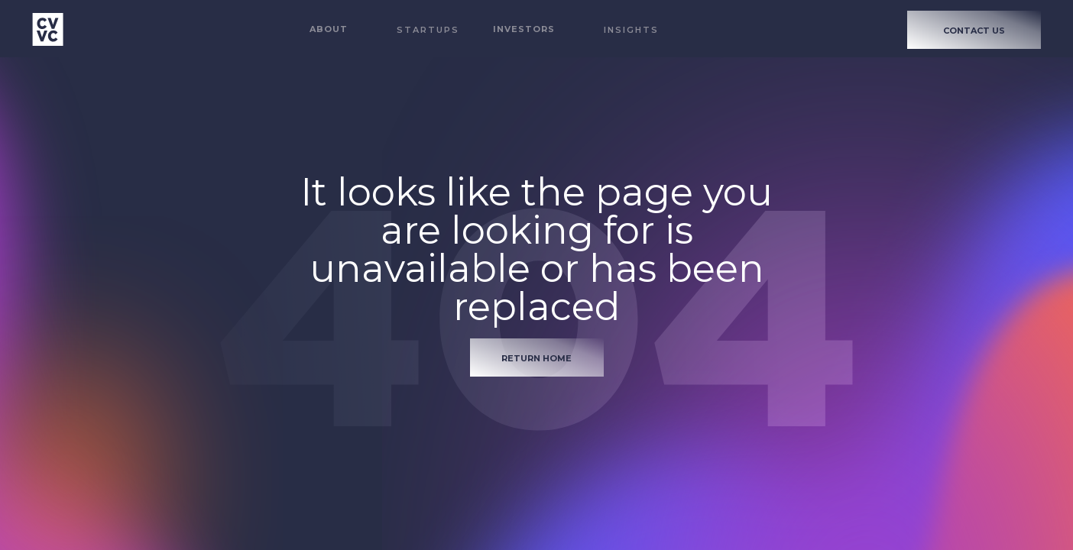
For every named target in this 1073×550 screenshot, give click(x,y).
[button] (328, 30)
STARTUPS (428, 29)
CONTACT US (974, 30)
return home (536, 358)
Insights (631, 29)
